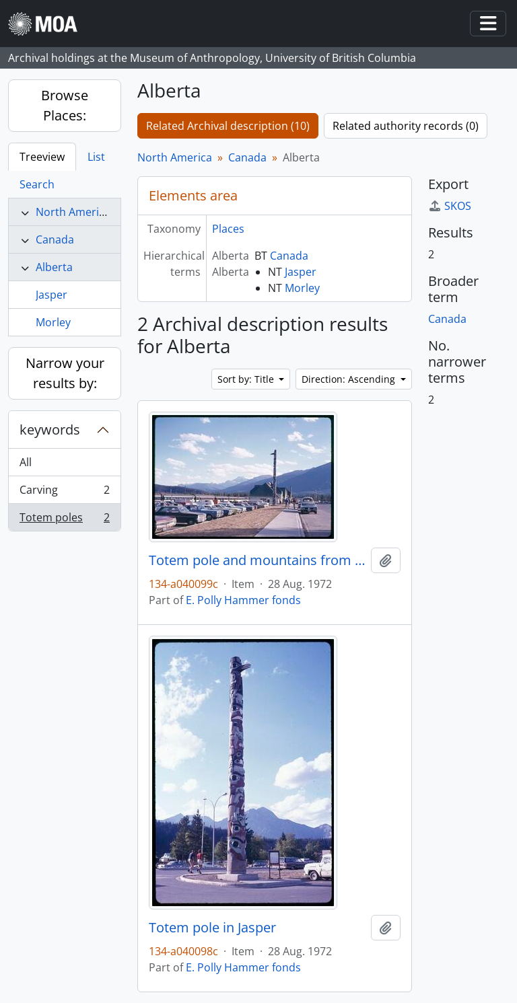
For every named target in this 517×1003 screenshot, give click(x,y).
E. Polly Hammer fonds (243, 600)
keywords (50, 429)
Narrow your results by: (65, 373)
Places (228, 228)
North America (73, 212)
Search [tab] (37, 184)
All (26, 462)
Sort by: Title (247, 379)
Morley (53, 322)
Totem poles (64, 520)
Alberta (54, 267)
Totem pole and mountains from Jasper (257, 560)
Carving (64, 493)
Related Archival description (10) (228, 125)
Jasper (51, 294)
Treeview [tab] (42, 156)
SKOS (449, 205)
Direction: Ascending (350, 379)
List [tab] (96, 156)
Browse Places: (64, 105)
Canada (55, 239)
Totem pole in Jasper (212, 928)
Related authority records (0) (406, 125)
